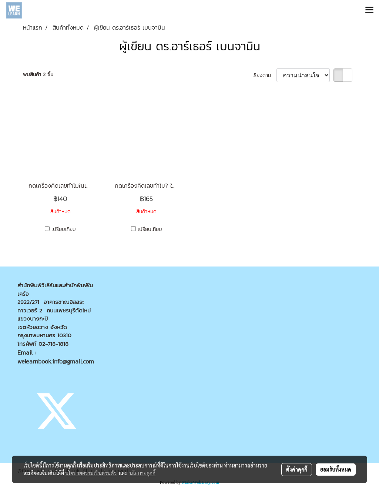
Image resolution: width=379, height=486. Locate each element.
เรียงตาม (264, 75)
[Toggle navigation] (369, 10)
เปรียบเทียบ (63, 229)
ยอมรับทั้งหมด (335, 469)
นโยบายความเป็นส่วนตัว (91, 473)
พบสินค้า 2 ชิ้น (38, 74)
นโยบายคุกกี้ (142, 473)
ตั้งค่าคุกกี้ (296, 469)
